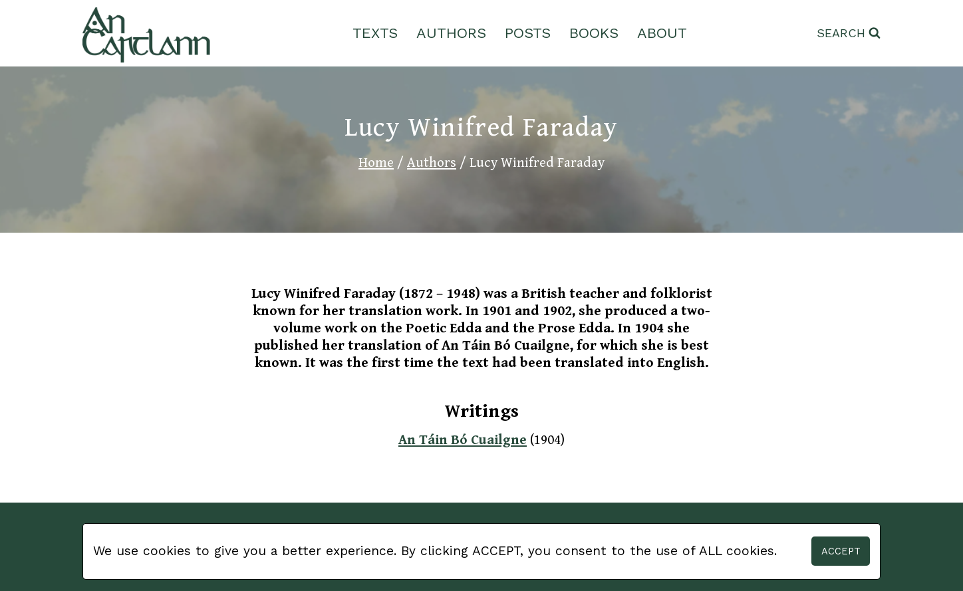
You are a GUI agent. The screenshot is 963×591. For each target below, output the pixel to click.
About (662, 33)
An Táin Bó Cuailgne (462, 440)
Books (594, 33)
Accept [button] (841, 551)
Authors (451, 33)
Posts (528, 33)
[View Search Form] (849, 33)
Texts (375, 33)
